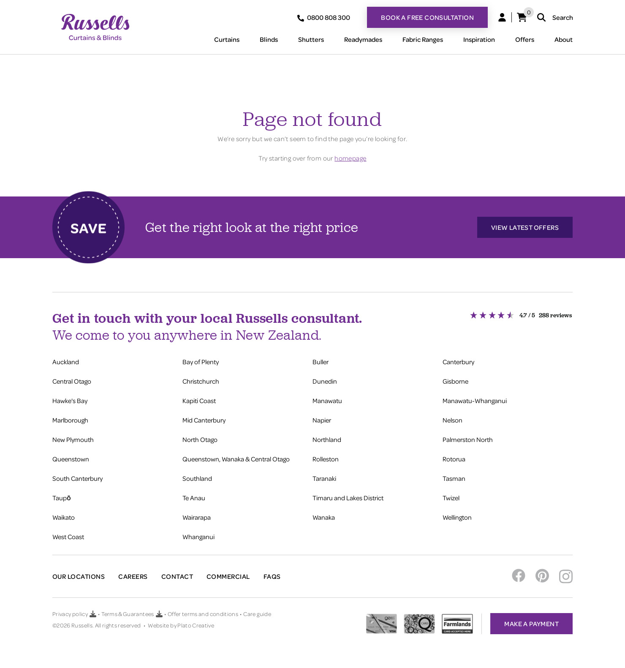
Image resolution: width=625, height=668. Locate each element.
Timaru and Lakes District (347, 498)
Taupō (61, 498)
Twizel (451, 498)
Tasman (454, 478)
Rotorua (454, 459)
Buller (320, 361)
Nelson (452, 420)
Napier (321, 420)
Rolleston (325, 459)
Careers (132, 576)
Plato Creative (195, 625)
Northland (326, 439)
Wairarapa (196, 517)
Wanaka (323, 517)
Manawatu (327, 400)
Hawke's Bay (69, 400)
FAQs (272, 576)
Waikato (63, 517)
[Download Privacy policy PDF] (93, 614)
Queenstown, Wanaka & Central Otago (236, 459)
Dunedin (324, 381)
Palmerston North (468, 439)
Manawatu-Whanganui (475, 400)
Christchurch (200, 381)
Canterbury (458, 361)
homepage (350, 158)
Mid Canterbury (204, 420)
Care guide (257, 613)
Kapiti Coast (199, 400)
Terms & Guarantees (127, 613)
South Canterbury (77, 478)
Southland (197, 478)
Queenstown (70, 459)
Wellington (457, 517)
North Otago (199, 439)
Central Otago (71, 381)
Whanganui (198, 536)
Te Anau (193, 498)
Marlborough (70, 420)
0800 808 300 (323, 17)
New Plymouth (73, 439)
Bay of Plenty (200, 361)
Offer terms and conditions (203, 613)
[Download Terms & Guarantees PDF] (159, 614)
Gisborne (455, 381)
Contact (177, 576)
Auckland (65, 361)
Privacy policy (70, 613)
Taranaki (324, 478)
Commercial (228, 576)
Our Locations (78, 576)
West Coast (68, 536)
